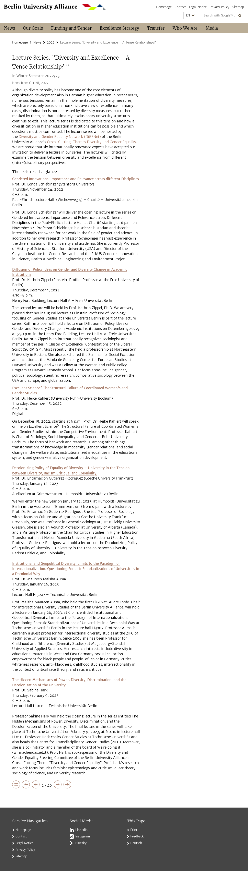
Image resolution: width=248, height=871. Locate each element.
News (9, 28)
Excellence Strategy (119, 28)
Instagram (82, 836)
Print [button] (133, 830)
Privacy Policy (219, 7)
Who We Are (185, 28)
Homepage (164, 7)
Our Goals (33, 28)
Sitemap (238, 7)
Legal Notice (198, 7)
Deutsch (136, 843)
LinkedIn (81, 830)
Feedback (137, 836)
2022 (50, 42)
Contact (180, 7)
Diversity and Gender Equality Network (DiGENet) (60, 136)
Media (212, 28)
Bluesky (81, 843)
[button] (190, 15)
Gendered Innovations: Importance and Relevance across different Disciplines (75, 179)
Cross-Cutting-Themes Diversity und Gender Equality (91, 142)
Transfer (156, 28)
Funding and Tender (71, 28)
